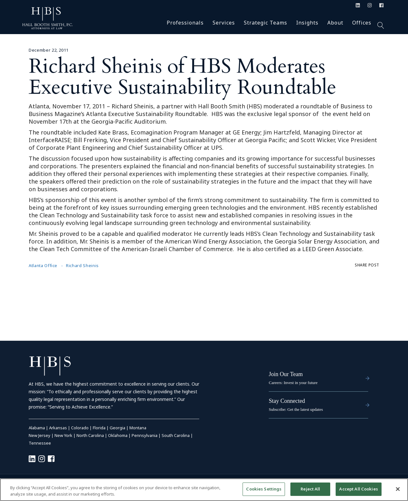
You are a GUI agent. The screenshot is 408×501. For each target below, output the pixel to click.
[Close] (398, 491)
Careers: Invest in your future (293, 382)
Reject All (310, 491)
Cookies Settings (263, 491)
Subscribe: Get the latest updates (296, 409)
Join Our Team (285, 374)
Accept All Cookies (358, 491)
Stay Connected (287, 401)
